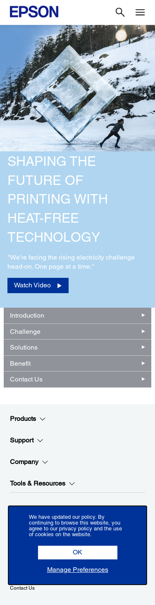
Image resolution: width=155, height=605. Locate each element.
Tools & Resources (42, 483)
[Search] (120, 12)
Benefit (20, 363)
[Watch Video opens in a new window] (38, 285)
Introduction (27, 315)
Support (26, 440)
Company (29, 462)
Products (28, 418)
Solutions (24, 347)
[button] (77, 552)
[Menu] (140, 12)
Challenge (25, 331)
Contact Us (26, 379)
